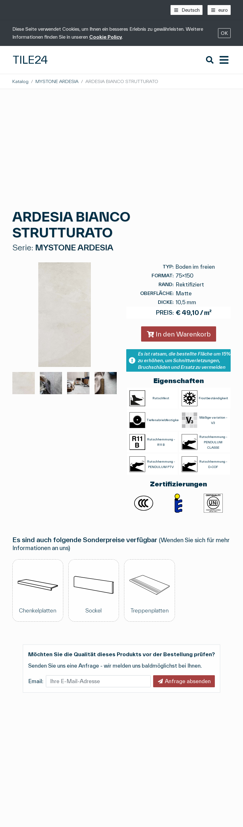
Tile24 (30, 60)
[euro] (219, 10)
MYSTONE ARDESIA (56, 81)
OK (224, 33)
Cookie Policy (105, 37)
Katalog (20, 81)
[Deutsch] (186, 10)
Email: (35, 681)
